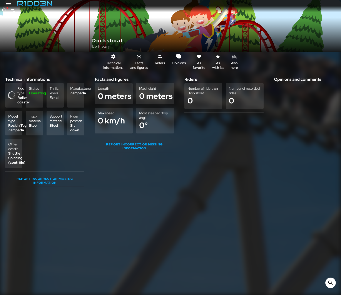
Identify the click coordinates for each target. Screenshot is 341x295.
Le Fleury (101, 46)
